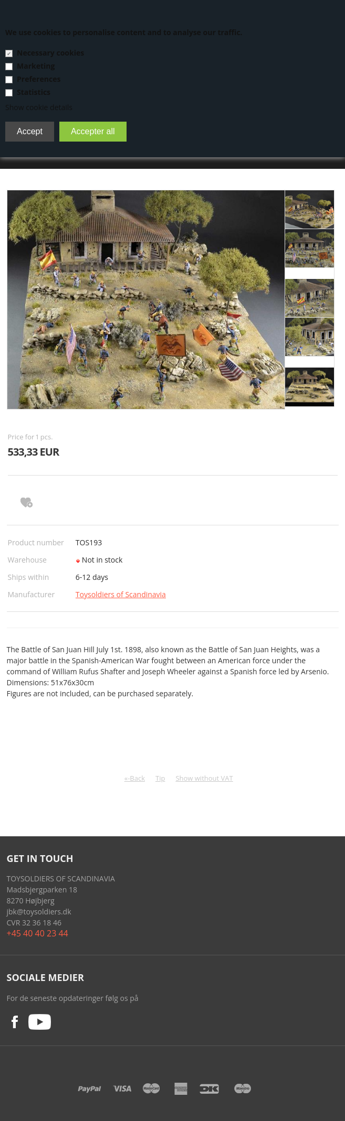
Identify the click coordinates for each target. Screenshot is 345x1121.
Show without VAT (204, 778)
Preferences (38, 79)
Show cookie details (38, 107)
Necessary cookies (50, 53)
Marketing (36, 66)
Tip (160, 778)
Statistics (33, 92)
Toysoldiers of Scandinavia (121, 594)
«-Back (134, 778)
